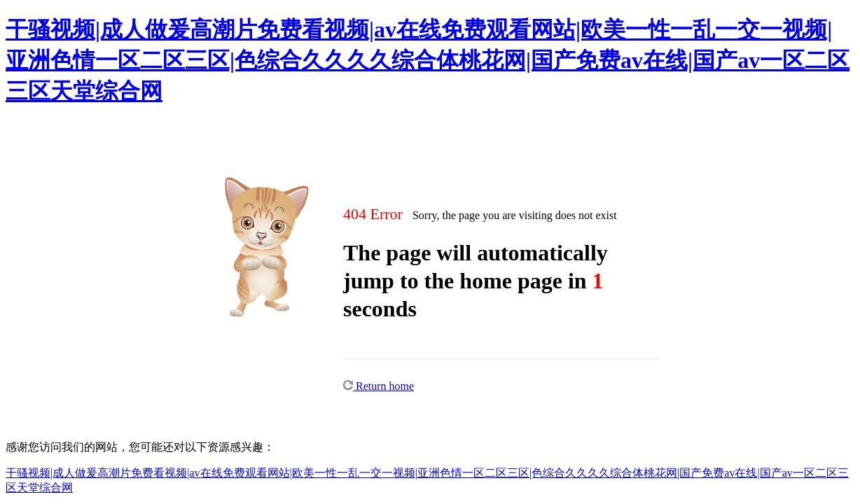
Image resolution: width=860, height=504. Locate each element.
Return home (378, 386)
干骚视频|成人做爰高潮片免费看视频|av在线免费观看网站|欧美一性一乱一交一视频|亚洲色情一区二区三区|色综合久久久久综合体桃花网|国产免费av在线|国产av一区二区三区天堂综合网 (427, 60)
